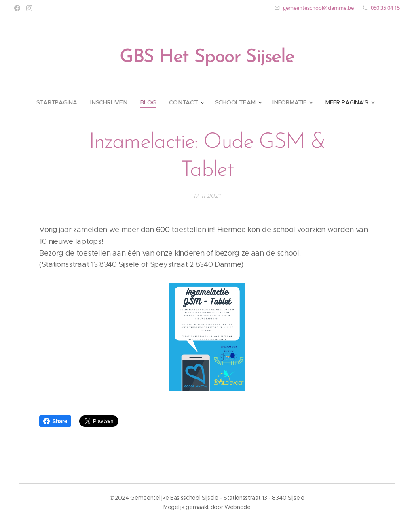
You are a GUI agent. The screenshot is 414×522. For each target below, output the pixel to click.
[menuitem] (60, 102)
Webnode (237, 507)
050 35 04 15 (385, 7)
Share (55, 421)
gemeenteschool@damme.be (318, 7)
